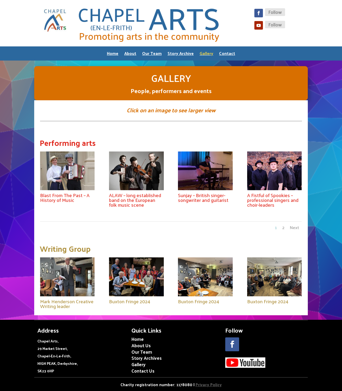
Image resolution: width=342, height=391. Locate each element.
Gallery (206, 54)
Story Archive (181, 54)
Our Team (152, 54)
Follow (275, 12)
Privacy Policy (209, 384)
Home (112, 54)
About (130, 54)
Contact (227, 54)
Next (294, 227)
